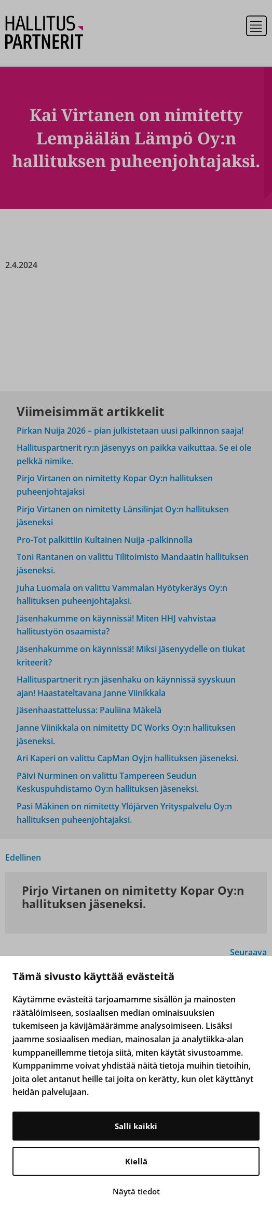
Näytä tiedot (136, 1191)
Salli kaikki (136, 1126)
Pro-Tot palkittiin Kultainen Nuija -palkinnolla (105, 539)
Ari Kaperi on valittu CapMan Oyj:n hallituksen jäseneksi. (127, 758)
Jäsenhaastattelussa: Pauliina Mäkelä (89, 710)
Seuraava (248, 952)
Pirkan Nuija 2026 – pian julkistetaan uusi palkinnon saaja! (130, 430)
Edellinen (23, 857)
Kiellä (136, 1161)
